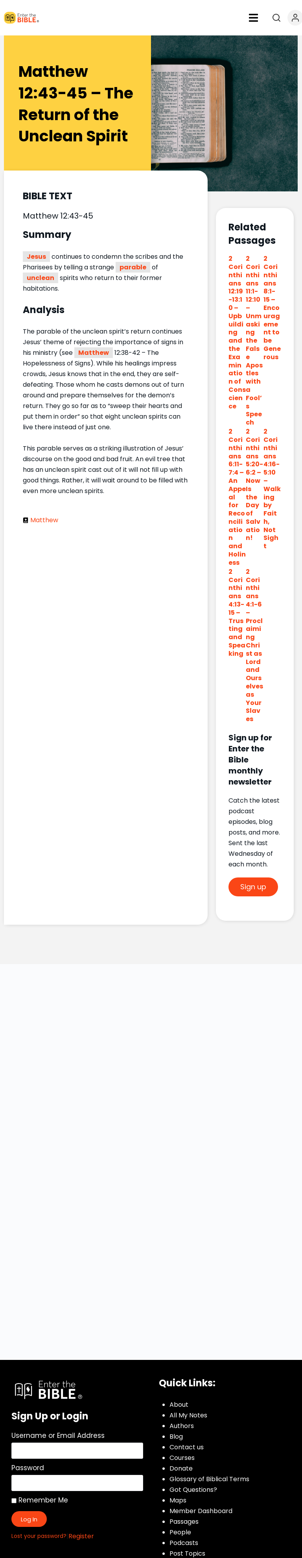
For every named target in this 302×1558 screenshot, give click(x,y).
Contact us (186, 1447)
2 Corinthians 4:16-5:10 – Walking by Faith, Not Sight (272, 489)
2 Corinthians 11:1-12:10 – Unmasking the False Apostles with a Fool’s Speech (254, 340)
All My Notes (188, 1415)
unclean (40, 277)
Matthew (93, 352)
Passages (184, 1521)
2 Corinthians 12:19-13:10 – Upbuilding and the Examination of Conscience (237, 332)
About (178, 1404)
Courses (182, 1457)
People (180, 1532)
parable (133, 267)
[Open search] (276, 18)
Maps (177, 1500)
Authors (181, 1425)
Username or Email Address (58, 1435)
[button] (254, 18)
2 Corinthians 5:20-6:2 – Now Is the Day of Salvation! (254, 484)
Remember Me (39, 1500)
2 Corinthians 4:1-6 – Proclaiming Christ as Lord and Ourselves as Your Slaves (254, 645)
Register (81, 1536)
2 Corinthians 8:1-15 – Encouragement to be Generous (272, 308)
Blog (176, 1436)
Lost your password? (38, 1536)
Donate (181, 1468)
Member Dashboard (200, 1510)
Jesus (36, 256)
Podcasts (183, 1542)
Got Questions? (193, 1489)
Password (27, 1468)
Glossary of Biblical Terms (209, 1479)
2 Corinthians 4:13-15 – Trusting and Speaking (236, 612)
